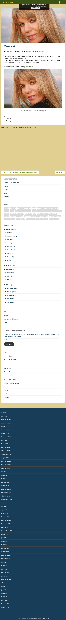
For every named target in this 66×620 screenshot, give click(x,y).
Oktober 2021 (5, 451)
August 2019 (5, 503)
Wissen (8, 285)
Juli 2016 (3, 590)
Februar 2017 (5, 572)
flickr (5, 322)
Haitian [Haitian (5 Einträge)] (59, 211)
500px (6, 315)
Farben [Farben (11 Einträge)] (23, 211)
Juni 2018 (4, 541)
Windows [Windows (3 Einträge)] (45, 219)
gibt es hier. (29, 67)
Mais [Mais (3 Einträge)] (38, 213)
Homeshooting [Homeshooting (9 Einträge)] (14, 213)
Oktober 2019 (5, 496)
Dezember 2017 (6, 555)
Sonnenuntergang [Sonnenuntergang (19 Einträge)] (10, 219)
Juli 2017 (3, 562)
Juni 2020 (4, 475)
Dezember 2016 (6, 579)
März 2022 (4, 444)
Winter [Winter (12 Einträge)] (51, 219)
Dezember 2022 (6, 437)
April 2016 (4, 600)
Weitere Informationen (41, 5)
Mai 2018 (4, 545)
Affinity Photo (11, 288)
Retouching (40, 51)
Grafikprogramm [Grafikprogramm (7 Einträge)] (50, 211)
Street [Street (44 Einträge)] (23, 219)
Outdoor (28, 51)
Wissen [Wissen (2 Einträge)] (57, 219)
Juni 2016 (4, 593)
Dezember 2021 (6, 447)
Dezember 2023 (6, 419)
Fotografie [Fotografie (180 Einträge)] (35, 211)
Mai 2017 (4, 565)
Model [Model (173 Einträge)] (43, 213)
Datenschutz (8, 372)
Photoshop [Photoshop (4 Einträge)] (13, 216)
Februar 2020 (5, 482)
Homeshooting (12, 236)
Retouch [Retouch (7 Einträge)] (35, 216)
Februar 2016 (5, 604)
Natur (9, 243)
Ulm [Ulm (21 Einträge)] (36, 219)
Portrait (34, 51)
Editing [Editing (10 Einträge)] (17, 211)
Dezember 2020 (6, 461)
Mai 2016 (4, 597)
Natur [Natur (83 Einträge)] (48, 213)
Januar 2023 (5, 433)
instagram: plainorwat (11, 319)
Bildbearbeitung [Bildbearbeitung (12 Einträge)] (48, 208)
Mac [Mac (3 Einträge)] (34, 213)
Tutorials (10, 302)
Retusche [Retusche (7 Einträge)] (41, 216)
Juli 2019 (3, 506)
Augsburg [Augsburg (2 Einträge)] (13, 208)
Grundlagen (11, 292)
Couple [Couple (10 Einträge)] (7, 211)
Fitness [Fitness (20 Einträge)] (29, 211)
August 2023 (5, 426)
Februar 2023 (5, 430)
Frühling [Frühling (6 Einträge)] (42, 211)
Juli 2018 (3, 538)
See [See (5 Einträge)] (47, 216)
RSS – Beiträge (8, 356)
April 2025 (4, 416)
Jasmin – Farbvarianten (11, 183)
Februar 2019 (5, 517)
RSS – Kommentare (10, 359)
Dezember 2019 (6, 489)
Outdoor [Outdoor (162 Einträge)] (54, 213)
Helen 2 (6, 196)
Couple (9, 232)
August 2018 (5, 534)
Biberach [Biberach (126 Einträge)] (39, 208)
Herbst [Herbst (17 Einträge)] (7, 213)
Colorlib (34, 618)
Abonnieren (9, 344)
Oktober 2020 (5, 468)
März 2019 (4, 513)
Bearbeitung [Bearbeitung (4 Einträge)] (27, 208)
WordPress (46, 618)
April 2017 (4, 569)
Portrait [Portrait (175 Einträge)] (20, 216)
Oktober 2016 (5, 583)
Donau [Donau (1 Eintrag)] (12, 211)
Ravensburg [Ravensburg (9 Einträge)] (27, 216)
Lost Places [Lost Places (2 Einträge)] (28, 213)
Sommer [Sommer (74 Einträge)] (58, 216)
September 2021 (6, 454)
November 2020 (6, 465)
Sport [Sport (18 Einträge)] (18, 219)
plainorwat (8, 2)
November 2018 (6, 524)
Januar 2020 (5, 485)
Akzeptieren (35, 7)
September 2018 (6, 531)
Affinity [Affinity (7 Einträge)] (7, 208)
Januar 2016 (5, 607)
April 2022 (4, 440)
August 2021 (5, 458)
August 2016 (5, 586)
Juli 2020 (3, 472)
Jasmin (6, 186)
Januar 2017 (5, 576)
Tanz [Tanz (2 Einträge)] (27, 219)
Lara (5, 193)
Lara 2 (6, 189)
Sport (9, 253)
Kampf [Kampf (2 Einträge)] (22, 213)
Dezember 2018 (6, 520)
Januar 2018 (5, 551)
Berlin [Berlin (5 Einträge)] (34, 208)
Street (9, 257)
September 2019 (6, 499)
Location (10, 239)
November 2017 (6, 558)
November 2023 (6, 423)
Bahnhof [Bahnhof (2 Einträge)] (19, 208)
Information (10, 266)
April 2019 (4, 510)
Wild (8, 260)
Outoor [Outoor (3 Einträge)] (7, 216)
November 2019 (6, 492)
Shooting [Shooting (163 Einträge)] (51, 216)
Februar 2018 (5, 548)
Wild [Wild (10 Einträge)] (40, 219)
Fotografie (9, 229)
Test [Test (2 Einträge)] (32, 219)
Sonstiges (10, 299)
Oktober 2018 (5, 527)
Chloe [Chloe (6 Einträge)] (56, 208)
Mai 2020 (4, 478)
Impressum (7, 368)
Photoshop (10, 295)
